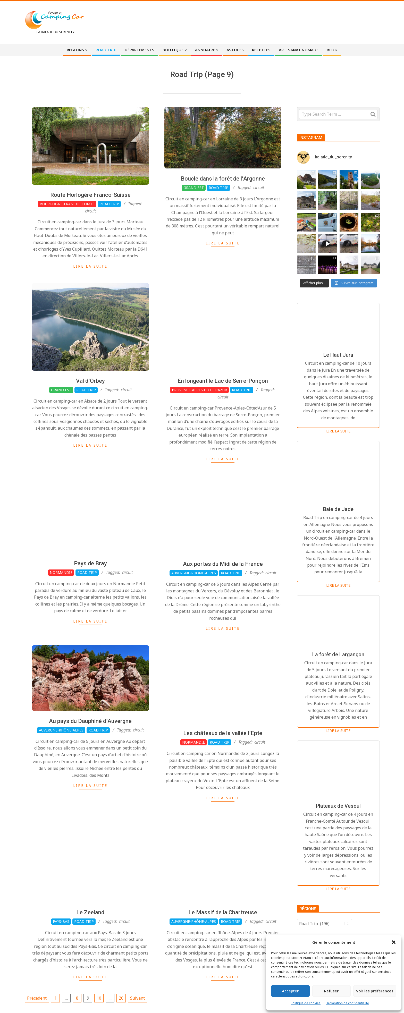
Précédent (37, 998)
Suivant (137, 998)
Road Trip (109, 203)
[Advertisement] (284, 21)
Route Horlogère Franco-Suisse (90, 195)
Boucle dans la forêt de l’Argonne (223, 178)
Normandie (61, 596)
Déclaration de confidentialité (347, 1003)
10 (99, 998)
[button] (393, 942)
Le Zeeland (90, 937)
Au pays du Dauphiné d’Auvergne (90, 745)
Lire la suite (90, 266)
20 (121, 998)
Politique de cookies (306, 1003)
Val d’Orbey (90, 405)
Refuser (331, 990)
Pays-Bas (61, 946)
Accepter (290, 990)
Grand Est (193, 187)
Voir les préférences (374, 990)
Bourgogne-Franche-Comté (67, 203)
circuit (90, 211)
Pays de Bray (90, 588)
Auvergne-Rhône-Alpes (61, 754)
